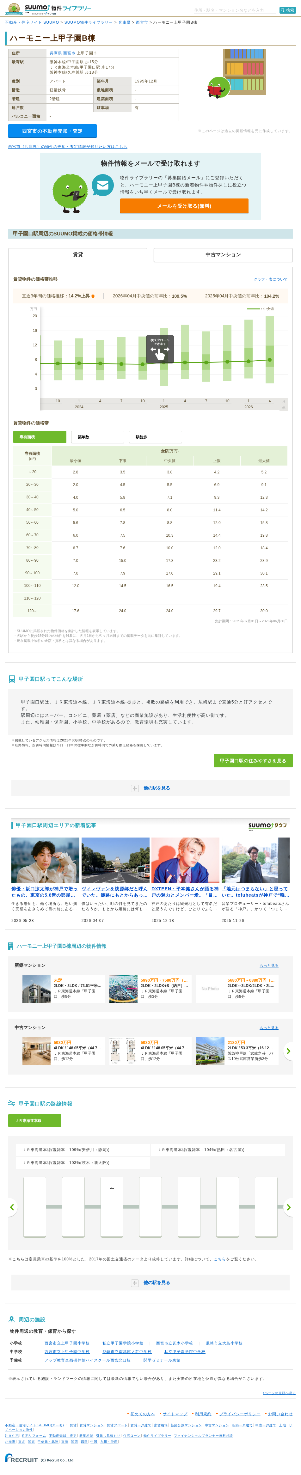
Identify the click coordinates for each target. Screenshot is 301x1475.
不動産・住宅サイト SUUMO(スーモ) (34, 1425)
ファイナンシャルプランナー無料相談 (203, 1435)
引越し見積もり (108, 1435)
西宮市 (142, 22)
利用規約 (203, 1414)
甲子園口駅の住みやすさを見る (253, 760)
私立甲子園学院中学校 (185, 1352)
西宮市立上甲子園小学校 (67, 1343)
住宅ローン (132, 1435)
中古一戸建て (265, 1425)
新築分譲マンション (186, 1425)
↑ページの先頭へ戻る (279, 1393)
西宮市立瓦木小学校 (174, 1343)
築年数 (83, 437)
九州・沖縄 (109, 1441)
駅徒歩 (141, 437)
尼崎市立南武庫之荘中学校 (127, 1352)
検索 (290, 10)
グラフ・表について (271, 279)
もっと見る (269, 965)
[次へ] (288, 1051)
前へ (13, 1207)
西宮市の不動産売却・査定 (52, 131)
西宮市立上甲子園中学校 (67, 1352)
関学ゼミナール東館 (162, 1360)
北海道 (10, 1441)
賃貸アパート (117, 1425)
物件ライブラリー (157, 1435)
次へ (288, 1207)
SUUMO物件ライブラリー (88, 22)
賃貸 (73, 1425)
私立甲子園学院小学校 (123, 1343)
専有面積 (27, 437)
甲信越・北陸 (48, 1441)
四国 (84, 1441)
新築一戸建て (242, 1425)
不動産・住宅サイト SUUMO (32, 22)
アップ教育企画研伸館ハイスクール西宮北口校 (88, 1360)
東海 (64, 1441)
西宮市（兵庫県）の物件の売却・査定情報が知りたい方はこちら (67, 146)
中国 (93, 1441)
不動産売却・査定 (63, 1435)
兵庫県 (124, 22)
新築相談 (86, 1435)
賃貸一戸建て (141, 1425)
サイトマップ (175, 1414)
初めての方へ (143, 1414)
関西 (74, 1441)
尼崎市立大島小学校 (224, 1343)
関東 (31, 1441)
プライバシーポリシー (240, 1414)
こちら (220, 1259)
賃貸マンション (92, 1425)
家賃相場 (161, 1425)
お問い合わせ (280, 1414)
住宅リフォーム (34, 1435)
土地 (282, 1425)
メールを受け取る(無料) (184, 206)
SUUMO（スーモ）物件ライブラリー (48, 9)
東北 (21, 1441)
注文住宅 (12, 1435)
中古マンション (217, 1425)
